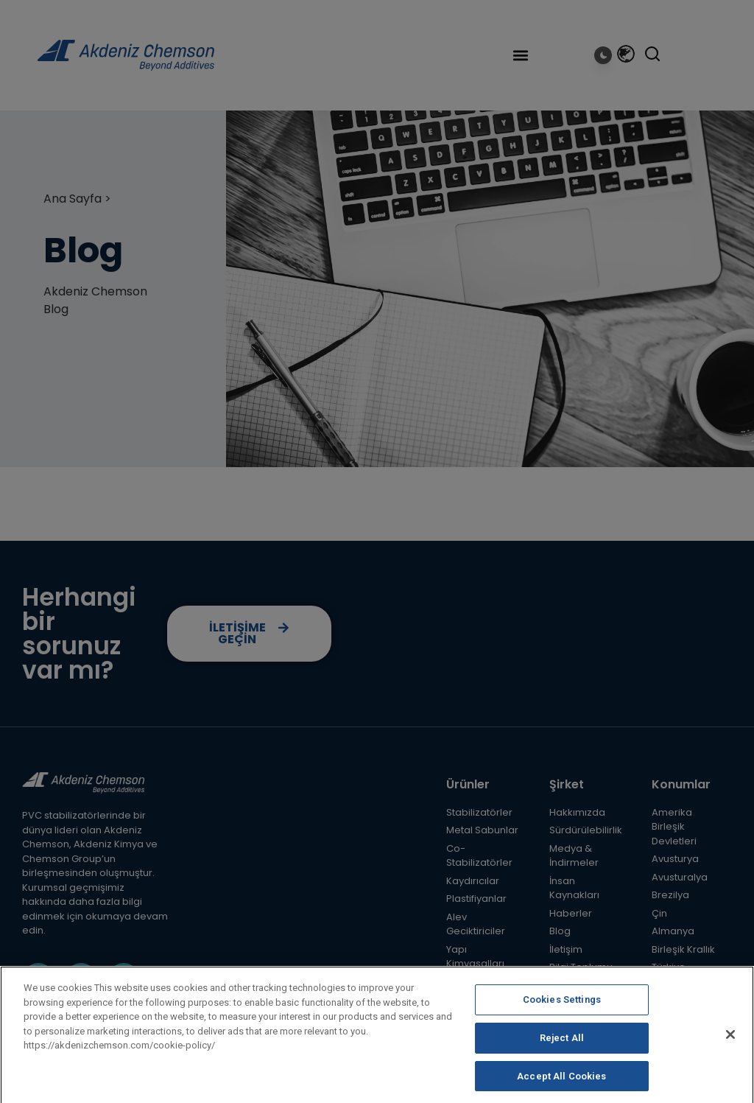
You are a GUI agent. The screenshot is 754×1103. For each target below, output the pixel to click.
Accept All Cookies (561, 1086)
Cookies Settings (562, 1009)
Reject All (562, 1048)
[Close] (730, 1045)
